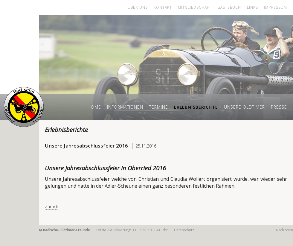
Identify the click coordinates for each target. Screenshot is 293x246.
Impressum (275, 7)
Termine (158, 107)
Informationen (125, 107)
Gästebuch (229, 7)
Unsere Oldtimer (244, 107)
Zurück (51, 206)
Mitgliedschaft (194, 7)
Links (252, 7)
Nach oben (284, 230)
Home (94, 107)
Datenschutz (184, 230)
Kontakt (163, 7)
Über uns (138, 7)
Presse (279, 107)
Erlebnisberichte (196, 107)
